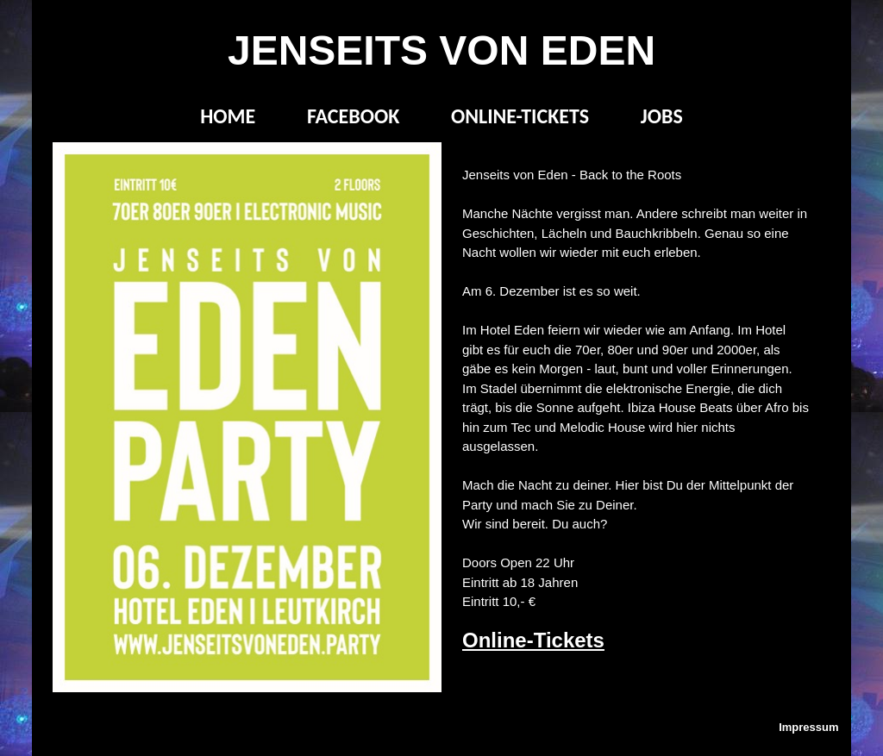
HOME (227, 115)
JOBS (662, 115)
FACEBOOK (353, 115)
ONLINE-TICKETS (520, 115)
